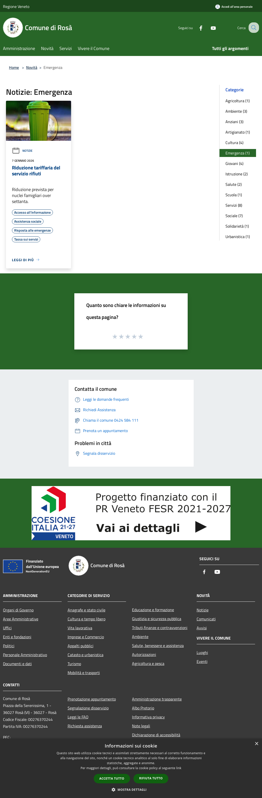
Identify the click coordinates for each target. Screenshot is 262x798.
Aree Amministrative (20, 619)
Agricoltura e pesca (148, 663)
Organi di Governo (18, 610)
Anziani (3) (234, 122)
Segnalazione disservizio (88, 708)
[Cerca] (253, 28)
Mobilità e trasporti (84, 673)
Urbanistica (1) (237, 237)
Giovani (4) (234, 163)
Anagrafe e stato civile (86, 610)
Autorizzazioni (144, 654)
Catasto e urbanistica (85, 655)
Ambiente (140, 637)
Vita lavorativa (80, 628)
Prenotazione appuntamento (92, 699)
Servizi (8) (233, 205)
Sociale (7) (234, 216)
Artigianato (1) (237, 132)
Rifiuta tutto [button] (151, 778)
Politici (8, 646)
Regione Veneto (16, 6)
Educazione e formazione (153, 610)
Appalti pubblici (80, 646)
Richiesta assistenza (85, 726)
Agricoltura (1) (237, 101)
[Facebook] (196, 27)
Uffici (7, 628)
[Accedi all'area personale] (234, 6)
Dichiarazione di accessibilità (156, 735)
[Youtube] (209, 27)
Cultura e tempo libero (86, 619)
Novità (31, 67)
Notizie (22, 150)
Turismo (74, 664)
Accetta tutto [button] (111, 778)
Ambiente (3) (236, 111)
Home (14, 67)
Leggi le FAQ (78, 717)
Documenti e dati (17, 664)
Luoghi (202, 652)
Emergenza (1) (237, 153)
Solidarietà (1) (237, 226)
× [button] (256, 744)
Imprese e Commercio (86, 637)
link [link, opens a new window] (178, 768)
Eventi (202, 661)
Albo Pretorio (143, 708)
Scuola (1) (233, 195)
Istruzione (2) (236, 174)
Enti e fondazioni (17, 637)
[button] (131, 789)
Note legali (141, 726)
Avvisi (202, 628)
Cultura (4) (234, 143)
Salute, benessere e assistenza (158, 645)
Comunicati (206, 619)
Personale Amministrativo (25, 655)
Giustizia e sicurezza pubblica (156, 619)
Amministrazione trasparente (157, 699)
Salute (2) (233, 184)
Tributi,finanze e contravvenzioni (159, 628)
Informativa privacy (148, 717)
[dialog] (131, 768)
